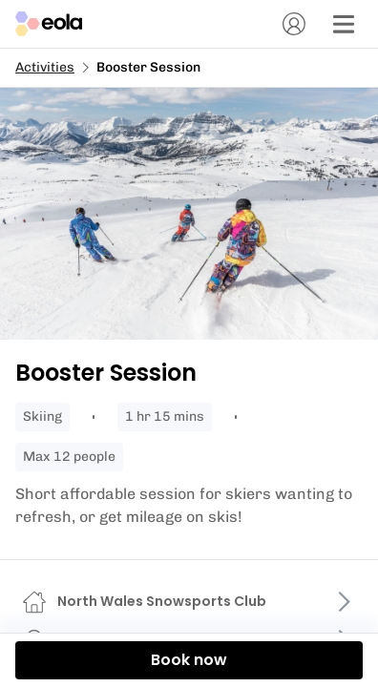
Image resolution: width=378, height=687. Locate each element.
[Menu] (344, 24)
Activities (44, 67)
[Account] (294, 24)
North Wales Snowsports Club (161, 601)
